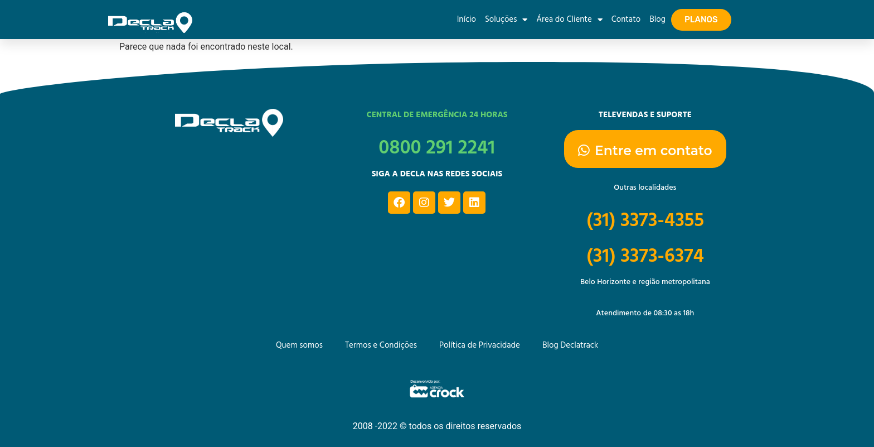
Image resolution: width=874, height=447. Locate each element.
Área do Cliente (569, 20)
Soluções (506, 20)
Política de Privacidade (479, 346)
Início (466, 19)
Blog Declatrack (570, 346)
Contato (625, 19)
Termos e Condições (381, 346)
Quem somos (299, 346)
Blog (657, 19)
